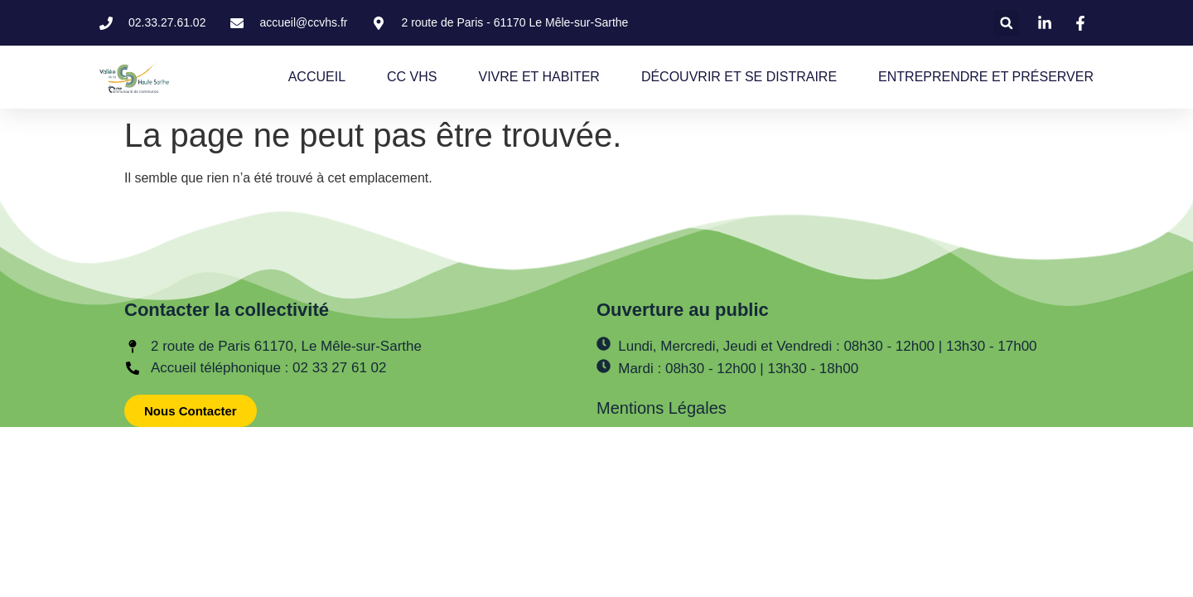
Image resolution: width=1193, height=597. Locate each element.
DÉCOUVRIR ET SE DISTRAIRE (739, 77)
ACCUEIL (316, 77)
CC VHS (412, 77)
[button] (1006, 23)
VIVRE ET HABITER (538, 77)
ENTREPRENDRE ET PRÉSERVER (986, 77)
